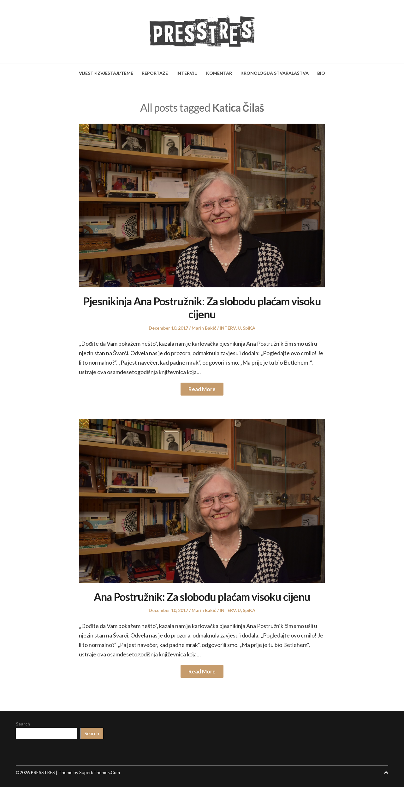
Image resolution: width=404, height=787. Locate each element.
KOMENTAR (219, 73)
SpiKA (249, 328)
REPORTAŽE (155, 73)
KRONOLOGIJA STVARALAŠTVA (275, 73)
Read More (202, 389)
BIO (321, 73)
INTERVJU (187, 73)
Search (23, 723)
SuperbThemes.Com (99, 772)
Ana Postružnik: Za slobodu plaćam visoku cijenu (202, 596)
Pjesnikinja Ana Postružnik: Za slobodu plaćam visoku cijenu (202, 307)
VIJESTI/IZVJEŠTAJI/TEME (106, 73)
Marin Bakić (204, 328)
